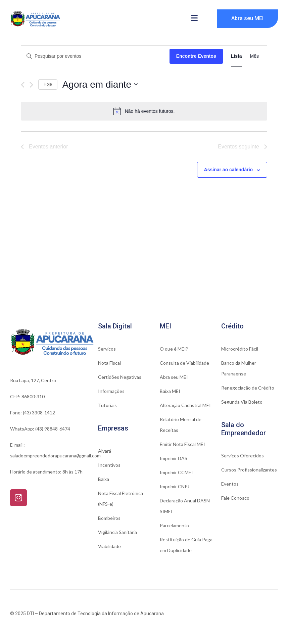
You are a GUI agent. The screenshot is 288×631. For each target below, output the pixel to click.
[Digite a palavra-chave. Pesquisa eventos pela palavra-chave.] (95, 56)
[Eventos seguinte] (31, 85)
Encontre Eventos (196, 56)
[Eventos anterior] (23, 85)
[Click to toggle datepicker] (100, 84)
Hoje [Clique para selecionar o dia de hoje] (48, 84)
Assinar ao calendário (228, 169)
